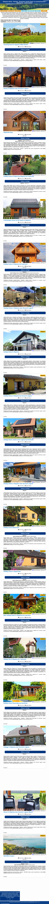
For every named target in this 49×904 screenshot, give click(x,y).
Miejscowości (17, 10)
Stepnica (43, 24)
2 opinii (31, 581)
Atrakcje (37, 10)
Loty (24, 10)
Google (17, 892)
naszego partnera (29, 61)
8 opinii (29, 142)
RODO (12, 897)
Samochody (31, 10)
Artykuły (44, 10)
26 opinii (29, 865)
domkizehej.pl (46, 0)
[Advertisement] (24, 780)
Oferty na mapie (11, 10)
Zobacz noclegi (25, 50)
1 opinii (31, 537)
